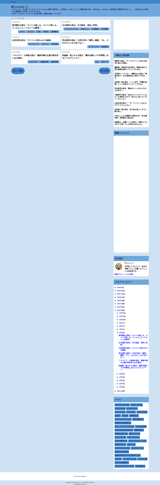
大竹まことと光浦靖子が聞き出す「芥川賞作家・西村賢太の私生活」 (131, 117)
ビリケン (45, 44)
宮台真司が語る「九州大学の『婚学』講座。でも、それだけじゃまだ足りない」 (133, 355)
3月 (120, 380)
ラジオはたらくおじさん (122, 430)
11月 (121, 316)
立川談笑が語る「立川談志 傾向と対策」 (80, 25)
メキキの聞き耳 (120, 441)
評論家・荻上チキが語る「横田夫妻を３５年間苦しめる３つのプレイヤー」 (133, 368)
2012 (119, 310)
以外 (38, 32)
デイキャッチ (34, 44)
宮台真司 (105, 47)
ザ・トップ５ (119, 437)
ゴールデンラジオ (71, 29)
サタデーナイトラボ (121, 448)
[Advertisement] (131, 35)
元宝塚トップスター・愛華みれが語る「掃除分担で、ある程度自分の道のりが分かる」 (131, 76)
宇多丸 (45, 32)
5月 (120, 374)
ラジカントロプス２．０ (136, 441)
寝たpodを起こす (19, 7)
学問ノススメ (133, 433)
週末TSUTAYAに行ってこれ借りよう (126, 455)
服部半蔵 (54, 62)
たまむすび (33, 62)
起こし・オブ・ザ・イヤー (123, 426)
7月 (120, 329)
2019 (119, 287)
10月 (121, 320)
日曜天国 (132, 415)
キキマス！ (118, 412)
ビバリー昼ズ (140, 426)
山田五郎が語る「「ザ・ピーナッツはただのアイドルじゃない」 (131, 104)
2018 (119, 291)
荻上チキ (105, 62)
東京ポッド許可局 (120, 451)
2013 (119, 307)
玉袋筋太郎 (44, 62)
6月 (120, 333)
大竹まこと (85, 29)
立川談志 (95, 29)
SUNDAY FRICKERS (121, 423)
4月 (120, 377)
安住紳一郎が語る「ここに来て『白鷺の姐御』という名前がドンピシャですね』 (131, 83)
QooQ (84, 484)
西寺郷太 (54, 32)
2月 (120, 384)
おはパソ (130, 444)
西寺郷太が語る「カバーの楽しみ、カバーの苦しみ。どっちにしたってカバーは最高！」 (133, 337)
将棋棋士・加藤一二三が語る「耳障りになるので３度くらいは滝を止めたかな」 (131, 123)
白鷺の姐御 (137, 430)
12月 (121, 313)
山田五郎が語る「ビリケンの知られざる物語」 (32, 40)
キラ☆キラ (140, 412)
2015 (119, 300)
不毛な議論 (139, 466)
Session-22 (130, 408)
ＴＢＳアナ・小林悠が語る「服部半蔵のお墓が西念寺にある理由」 (133, 361)
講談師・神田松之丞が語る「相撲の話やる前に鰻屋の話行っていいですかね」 (131, 68)
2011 (119, 391)
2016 (119, 297)
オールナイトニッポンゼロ (123, 466)
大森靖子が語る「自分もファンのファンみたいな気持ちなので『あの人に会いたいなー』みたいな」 (131, 97)
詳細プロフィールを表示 (124, 274)
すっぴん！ (141, 459)
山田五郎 (54, 44)
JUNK (117, 459)
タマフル (31, 32)
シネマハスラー (132, 437)
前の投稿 (104, 71)
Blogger (83, 476)
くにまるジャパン (128, 459)
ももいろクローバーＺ (122, 419)
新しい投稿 (18, 71)
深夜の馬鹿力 (137, 419)
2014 (119, 304)
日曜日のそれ (119, 444)
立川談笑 (105, 29)
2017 (119, 294)
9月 (120, 323)
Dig (97, 62)
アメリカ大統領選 (120, 462)
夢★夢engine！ (120, 433)
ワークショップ (136, 448)
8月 (120, 326)
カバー (22, 32)
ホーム (13, 2)
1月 (120, 387)
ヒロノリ (130, 263)
